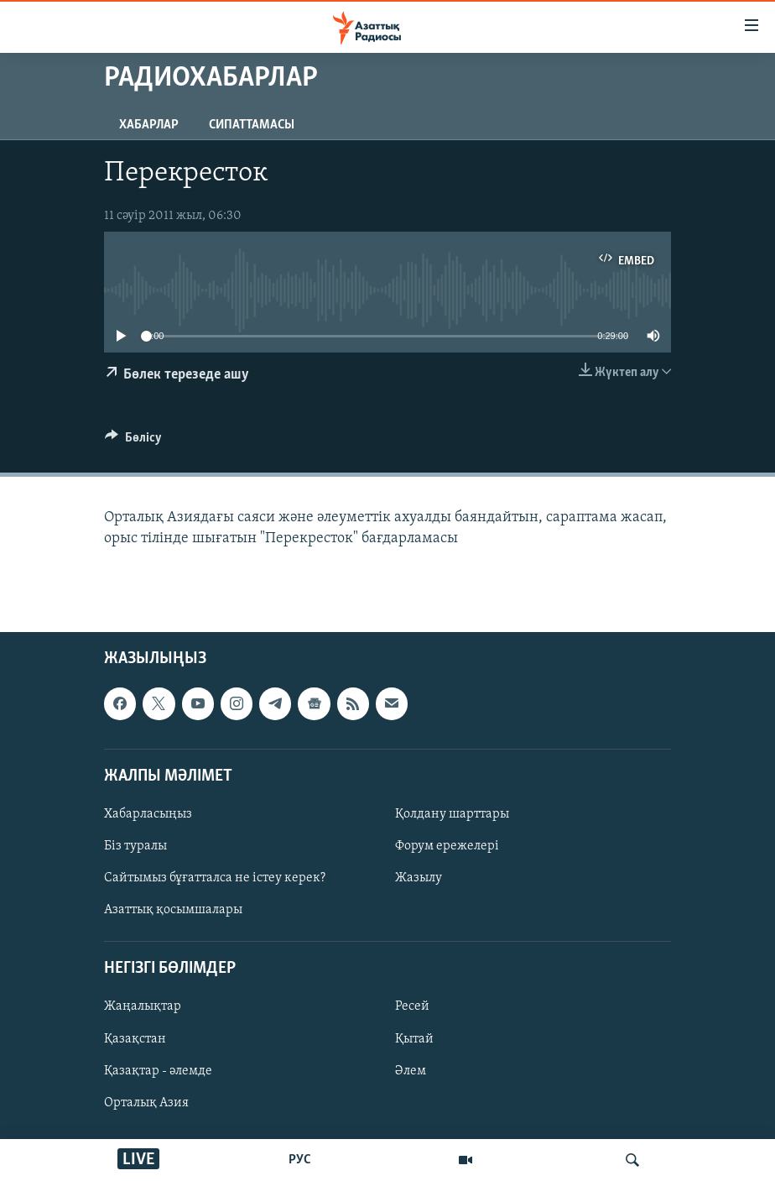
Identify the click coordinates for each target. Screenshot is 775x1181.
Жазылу (418, 878)
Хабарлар (149, 125)
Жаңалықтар (142, 1006)
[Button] (133, 441)
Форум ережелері (447, 846)
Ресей (412, 1006)
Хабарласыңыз (148, 814)
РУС (300, 1160)
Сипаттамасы (251, 125)
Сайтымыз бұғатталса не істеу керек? (214, 878)
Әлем (410, 1070)
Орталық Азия (146, 1102)
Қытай (414, 1038)
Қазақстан (135, 1038)
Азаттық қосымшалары (173, 910)
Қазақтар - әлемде (158, 1070)
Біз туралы (135, 846)
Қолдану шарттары (452, 814)
